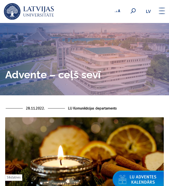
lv (148, 11)
